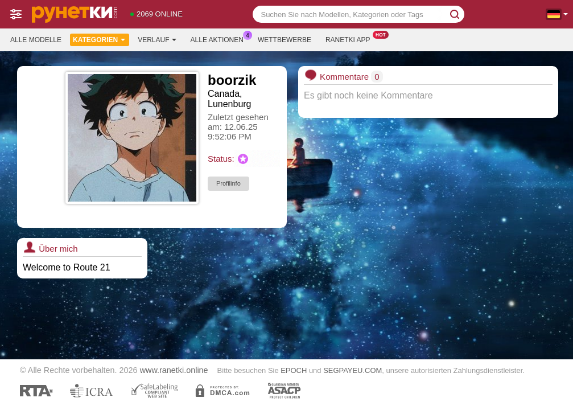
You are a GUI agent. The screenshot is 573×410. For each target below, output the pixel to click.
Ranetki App (350, 39)
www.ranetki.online (174, 370)
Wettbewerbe (284, 40)
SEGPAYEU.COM (352, 370)
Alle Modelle (35, 40)
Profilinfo (228, 183)
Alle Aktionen (220, 39)
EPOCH (294, 370)
